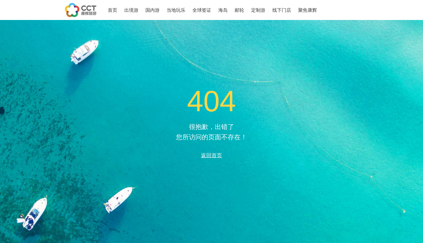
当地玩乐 (176, 10)
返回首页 (211, 155)
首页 (112, 10)
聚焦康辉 (307, 10)
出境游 (131, 10)
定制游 (258, 10)
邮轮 (239, 10)
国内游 (152, 10)
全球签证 (201, 10)
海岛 (223, 10)
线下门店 (281, 10)
